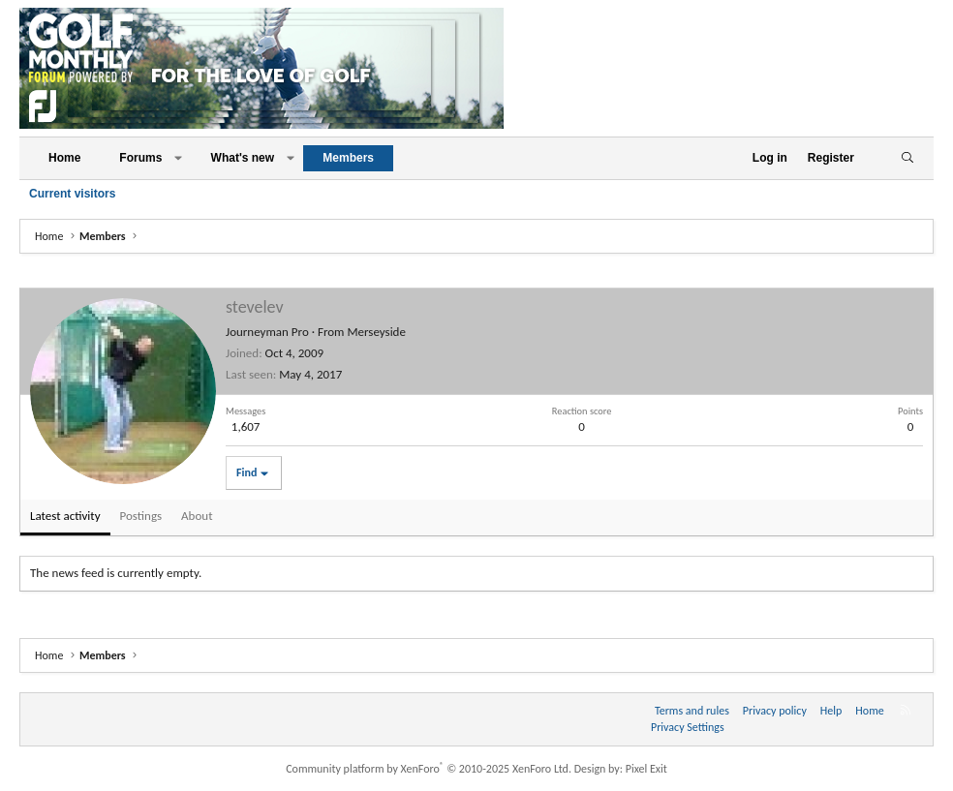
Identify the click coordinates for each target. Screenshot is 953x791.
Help (831, 710)
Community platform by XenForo (428, 769)
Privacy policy (775, 710)
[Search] (907, 158)
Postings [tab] (141, 515)
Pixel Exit (646, 769)
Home (64, 158)
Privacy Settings (687, 727)
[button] (178, 158)
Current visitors (72, 193)
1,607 (246, 426)
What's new (243, 158)
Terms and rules (692, 710)
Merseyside (376, 331)
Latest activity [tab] (65, 515)
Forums (140, 158)
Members (348, 158)
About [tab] (196, 515)
